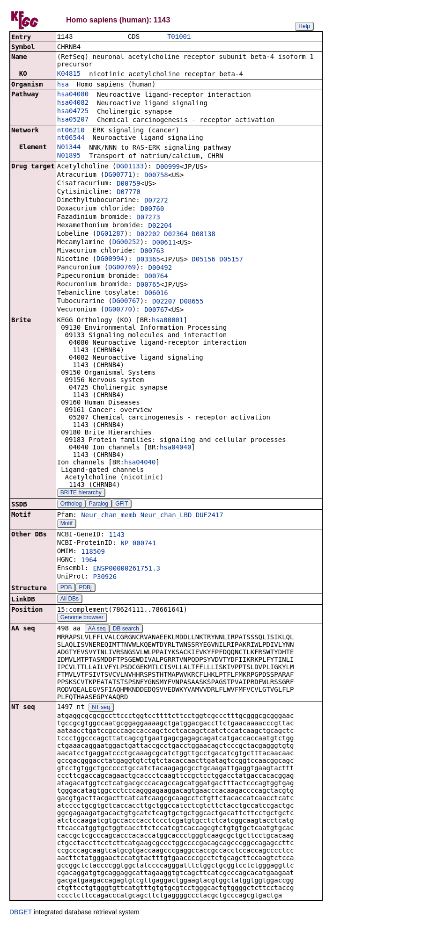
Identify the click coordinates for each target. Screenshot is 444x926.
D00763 (152, 251)
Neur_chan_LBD (166, 516)
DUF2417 (209, 516)
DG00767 (126, 301)
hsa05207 (73, 120)
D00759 (129, 184)
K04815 (69, 74)
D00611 (164, 243)
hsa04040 (175, 448)
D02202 (148, 235)
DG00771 (118, 175)
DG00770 (118, 310)
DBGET (20, 913)
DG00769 (122, 268)
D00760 (152, 209)
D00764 (156, 277)
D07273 (148, 218)
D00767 (156, 310)
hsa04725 (73, 112)
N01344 (69, 148)
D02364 (176, 235)
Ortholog (71, 504)
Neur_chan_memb (108, 516)
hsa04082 (73, 103)
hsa (63, 85)
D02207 (164, 302)
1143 (117, 535)
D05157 (231, 260)
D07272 (156, 201)
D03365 (148, 260)
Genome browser (82, 618)
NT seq (101, 708)
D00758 (156, 176)
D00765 (148, 285)
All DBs (69, 599)
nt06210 (71, 131)
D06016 (156, 293)
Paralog (98, 504)
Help (304, 26)
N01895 (69, 156)
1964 (89, 560)
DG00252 (126, 242)
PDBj (85, 588)
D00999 (168, 167)
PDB (66, 588)
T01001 (179, 37)
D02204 (160, 226)
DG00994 (110, 259)
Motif (66, 524)
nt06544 (71, 138)
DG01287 (110, 234)
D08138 (203, 235)
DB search (126, 629)
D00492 (160, 268)
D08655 (192, 302)
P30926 (105, 577)
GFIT (121, 504)
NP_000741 (138, 544)
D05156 (203, 260)
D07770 (129, 192)
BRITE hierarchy (81, 493)
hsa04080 (73, 95)
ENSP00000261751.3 (126, 569)
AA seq (97, 629)
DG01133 (130, 167)
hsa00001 (167, 321)
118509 (93, 552)
